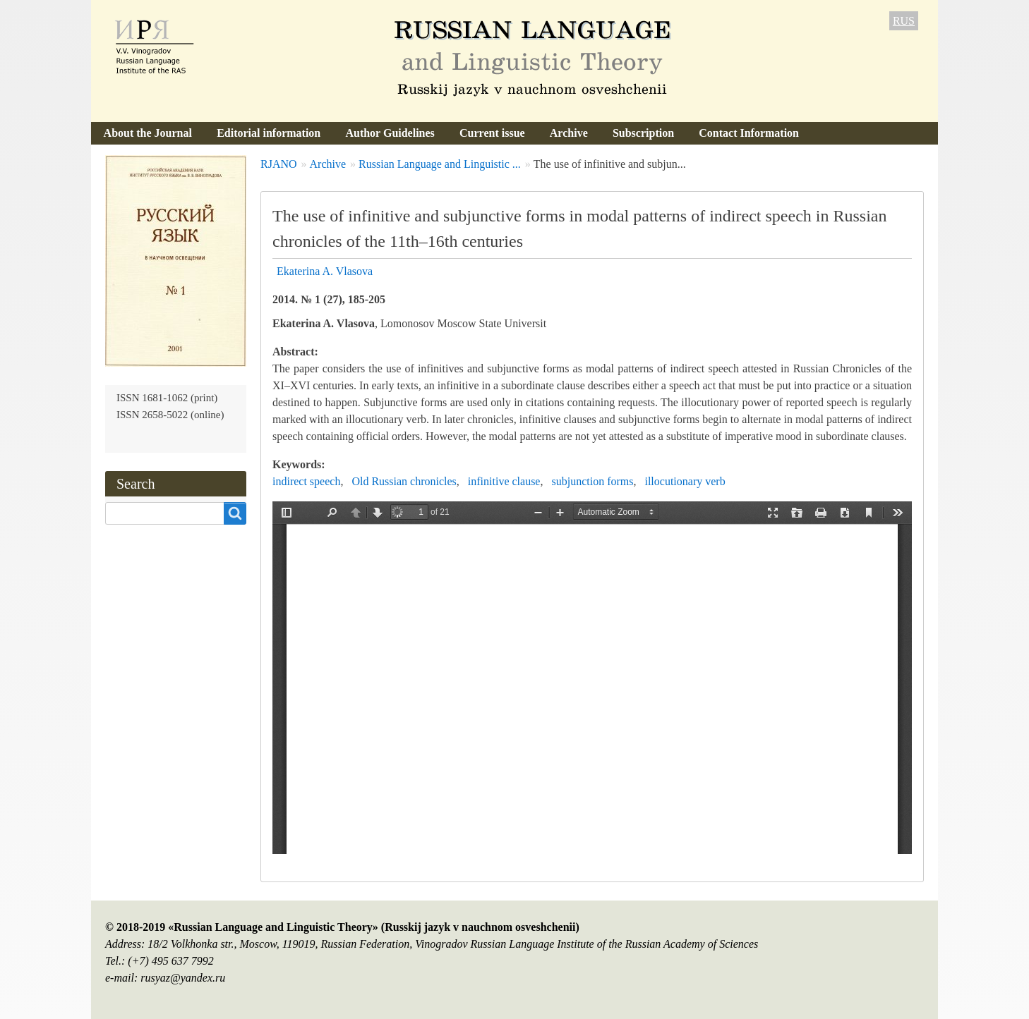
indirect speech (306, 481)
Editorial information (268, 133)
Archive (569, 133)
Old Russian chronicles (403, 481)
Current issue (492, 133)
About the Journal (148, 133)
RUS (904, 21)
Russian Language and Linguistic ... (440, 164)
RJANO (278, 164)
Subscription (643, 133)
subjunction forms (592, 481)
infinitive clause (504, 481)
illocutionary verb (684, 481)
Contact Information (749, 133)
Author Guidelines (389, 133)
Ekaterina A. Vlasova (325, 271)
